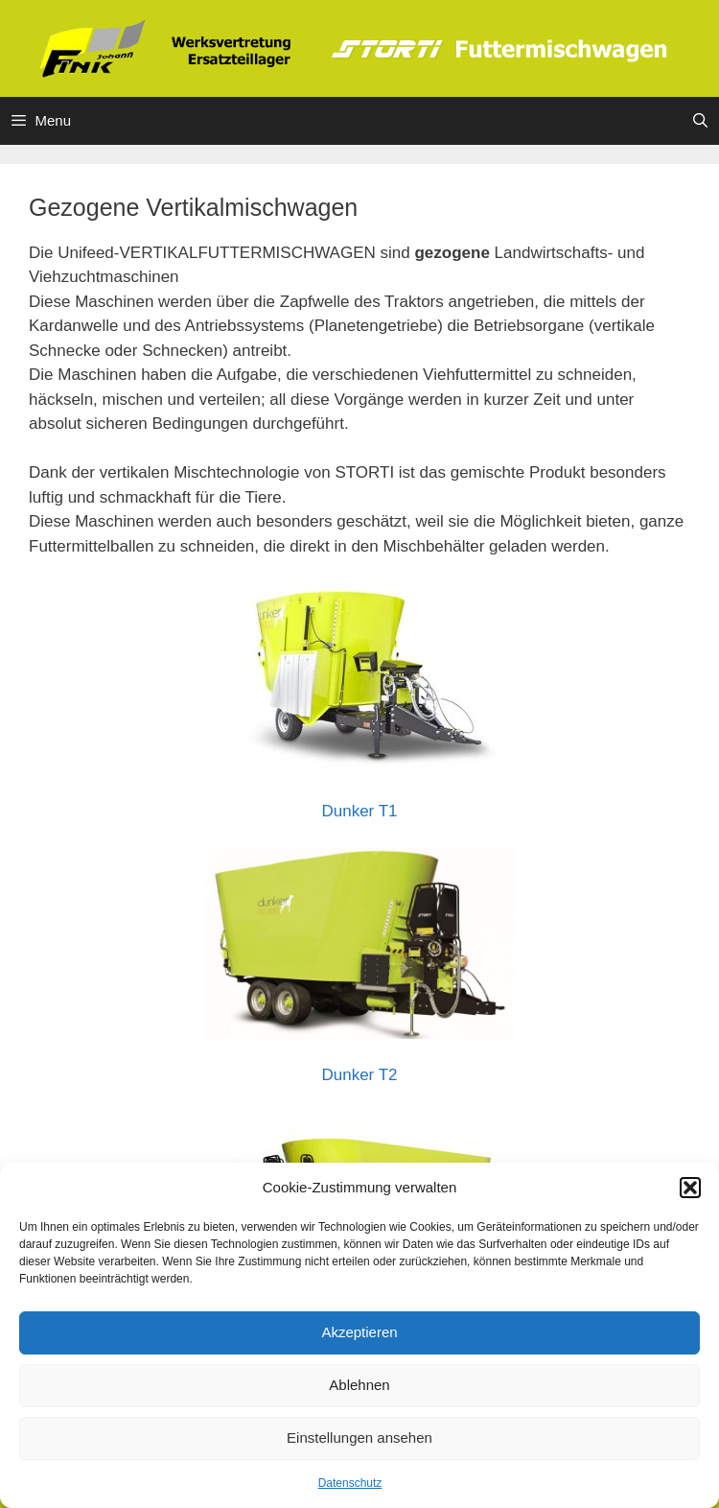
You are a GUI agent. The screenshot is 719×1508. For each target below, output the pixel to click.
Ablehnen (359, 1385)
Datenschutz (350, 1483)
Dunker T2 (359, 1075)
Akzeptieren (359, 1332)
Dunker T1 (359, 811)
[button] (690, 1187)
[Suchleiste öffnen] (700, 121)
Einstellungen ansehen (359, 1437)
